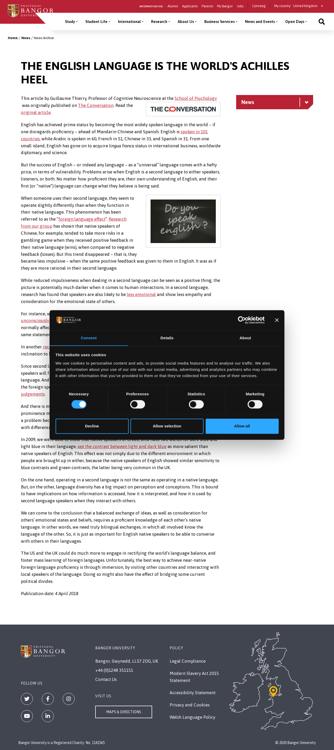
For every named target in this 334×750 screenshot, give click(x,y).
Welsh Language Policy (192, 717)
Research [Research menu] (159, 21)
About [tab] (245, 338)
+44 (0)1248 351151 (114, 670)
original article (36, 112)
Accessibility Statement (193, 692)
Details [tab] (167, 338)
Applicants (190, 6)
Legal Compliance (188, 661)
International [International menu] (129, 21)
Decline (92, 426)
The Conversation (96, 105)
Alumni (173, 6)
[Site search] (321, 21)
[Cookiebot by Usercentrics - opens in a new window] (242, 320)
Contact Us (106, 679)
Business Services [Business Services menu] (219, 21)
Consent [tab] (89, 338)
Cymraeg (259, 6)
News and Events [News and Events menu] (260, 21)
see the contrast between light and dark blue (121, 446)
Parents (207, 6)
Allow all (242, 426)
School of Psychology (196, 98)
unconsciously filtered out (47, 320)
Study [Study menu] (70, 21)
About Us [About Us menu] (186, 21)
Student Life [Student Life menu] (96, 21)
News (25, 38)
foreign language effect (81, 219)
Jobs (240, 6)
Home (13, 38)
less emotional (141, 294)
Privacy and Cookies (190, 704)
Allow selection (167, 426)
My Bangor (225, 6)
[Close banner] (277, 320)
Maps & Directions (123, 712)
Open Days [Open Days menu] (294, 21)
